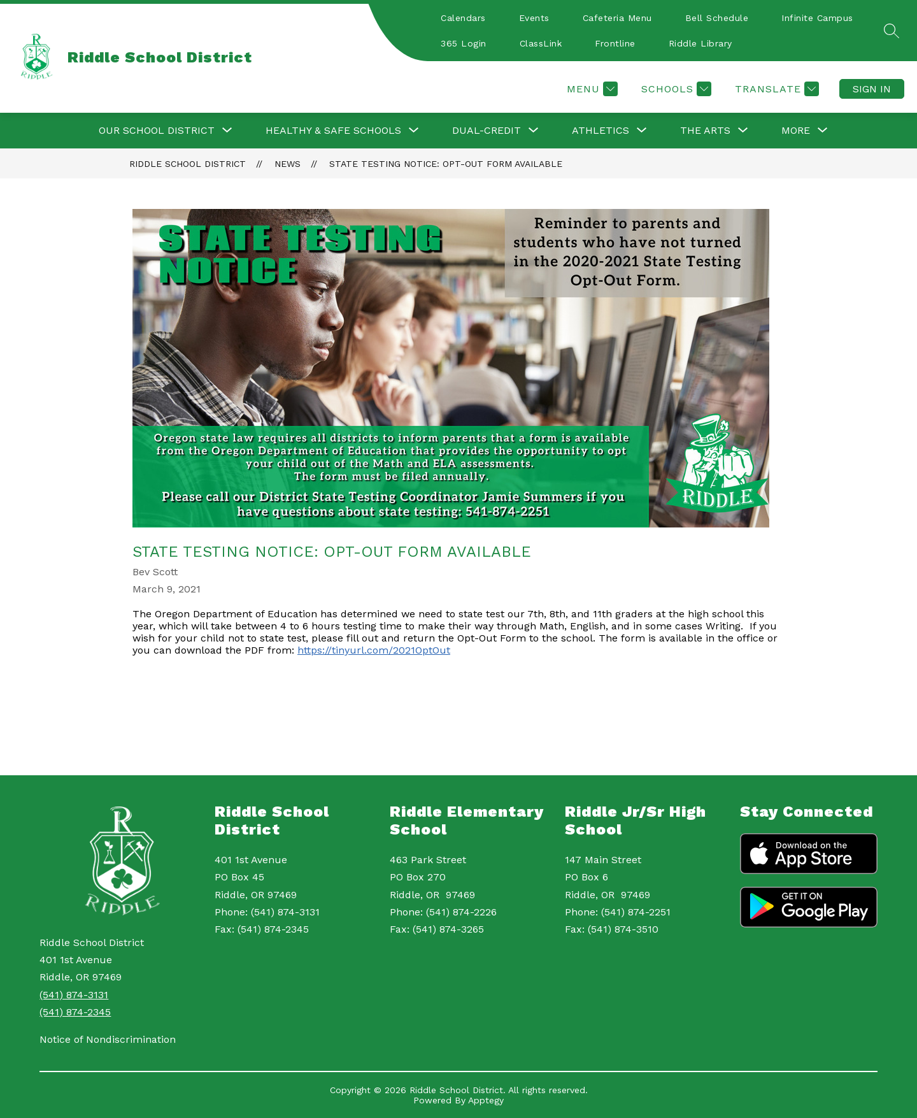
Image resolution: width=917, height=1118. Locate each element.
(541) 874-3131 (73, 995)
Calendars (463, 18)
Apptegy (486, 1100)
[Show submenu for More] (795, 130)
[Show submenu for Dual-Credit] (486, 130)
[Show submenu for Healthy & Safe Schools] (333, 130)
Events (534, 18)
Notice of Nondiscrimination (107, 1039)
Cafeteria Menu (617, 18)
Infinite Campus (817, 18)
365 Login (464, 43)
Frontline (615, 43)
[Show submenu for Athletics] (600, 130)
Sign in (872, 89)
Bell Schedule (717, 18)
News (287, 164)
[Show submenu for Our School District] (157, 130)
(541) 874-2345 (75, 1012)
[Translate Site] (775, 89)
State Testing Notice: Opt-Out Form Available (445, 164)
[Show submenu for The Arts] (705, 130)
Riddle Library (700, 43)
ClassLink (541, 43)
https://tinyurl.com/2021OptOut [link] (373, 650)
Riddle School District (187, 164)
